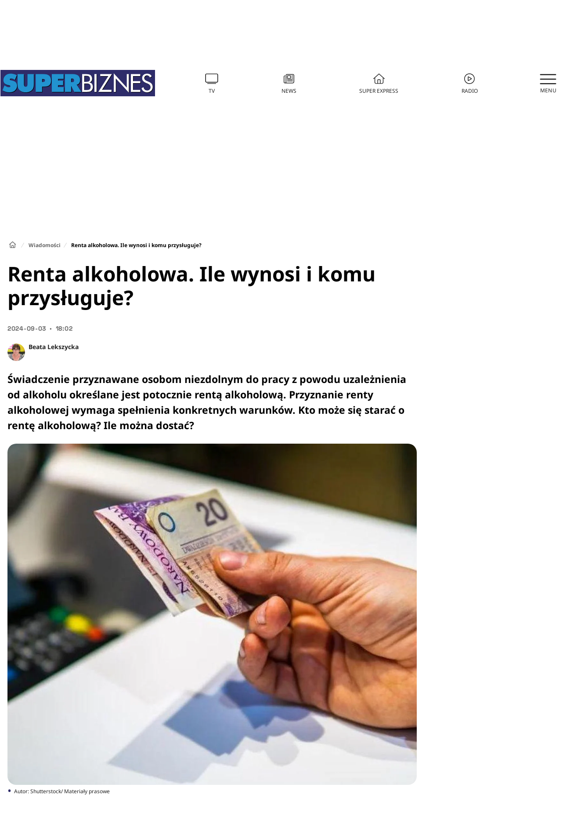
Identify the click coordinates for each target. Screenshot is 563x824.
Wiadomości (45, 245)
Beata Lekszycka (54, 347)
